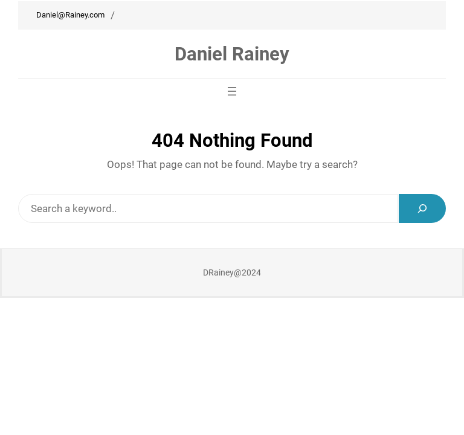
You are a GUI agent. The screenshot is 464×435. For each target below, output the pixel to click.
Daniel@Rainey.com (70, 14)
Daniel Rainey (232, 54)
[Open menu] (232, 91)
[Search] (422, 208)
